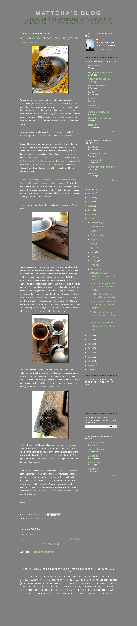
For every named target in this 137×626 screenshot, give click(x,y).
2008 (90, 369)
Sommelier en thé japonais (101, 167)
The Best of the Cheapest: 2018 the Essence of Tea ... (103, 315)
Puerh (37, 518)
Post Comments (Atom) (44, 552)
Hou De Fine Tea (96, 449)
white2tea (93, 469)
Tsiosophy (93, 125)
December (96, 222)
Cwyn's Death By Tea (98, 112)
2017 (90, 339)
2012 (90, 352)
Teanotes (92, 98)
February (95, 265)
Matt (101, 40)
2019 (90, 218)
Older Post (75, 539)
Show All (114, 131)
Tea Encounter (95, 462)
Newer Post (25, 539)
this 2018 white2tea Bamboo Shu (49, 164)
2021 (90, 210)
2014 (90, 344)
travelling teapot (96, 442)
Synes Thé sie (95, 160)
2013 (90, 348)
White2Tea (52, 518)
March (94, 260)
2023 (90, 202)
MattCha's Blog (69, 13)
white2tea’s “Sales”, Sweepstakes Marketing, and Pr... (102, 276)
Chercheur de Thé (97, 154)
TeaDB (91, 92)
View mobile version (50, 544)
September (96, 235)
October (95, 231)
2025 (90, 193)
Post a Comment (27, 534)
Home (50, 539)
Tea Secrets (94, 66)
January (95, 269)
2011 (90, 357)
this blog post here (64, 135)
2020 (90, 214)
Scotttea (92, 105)
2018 (30, 518)
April (93, 256)
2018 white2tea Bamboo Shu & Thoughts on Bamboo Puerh (103, 304)
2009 (90, 365)
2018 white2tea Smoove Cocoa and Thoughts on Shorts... (102, 326)
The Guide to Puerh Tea (100, 118)
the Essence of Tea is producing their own (37, 161)
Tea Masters (94, 147)
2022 (90, 206)
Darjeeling (93, 456)
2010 (90, 361)
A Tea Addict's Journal (99, 79)
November (96, 227)
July (93, 243)
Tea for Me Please (97, 85)
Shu (43, 518)
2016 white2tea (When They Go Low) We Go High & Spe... (103, 286)
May (93, 252)
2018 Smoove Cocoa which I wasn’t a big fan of (53, 490)
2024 (90, 197)
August (94, 239)
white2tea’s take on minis (46, 103)
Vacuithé (92, 173)
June (93, 248)
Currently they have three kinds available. (45, 157)
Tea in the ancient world (100, 72)
